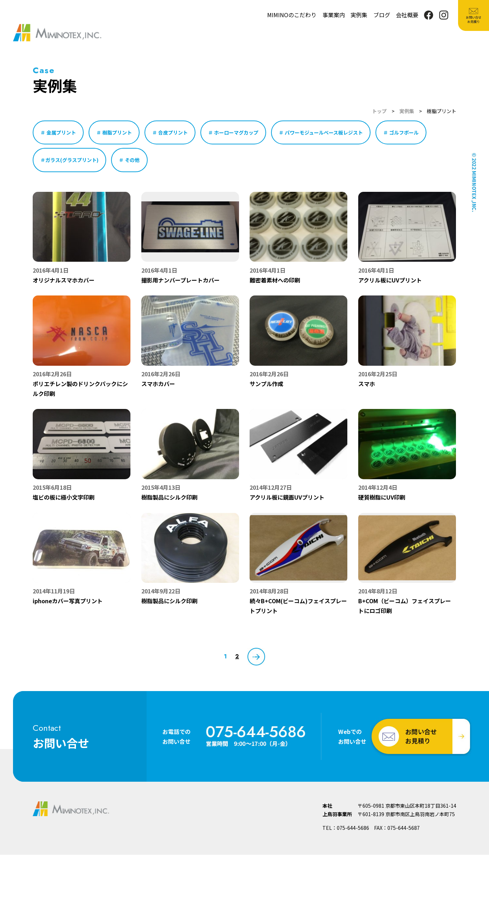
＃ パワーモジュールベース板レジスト (321, 132)
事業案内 (333, 15)
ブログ (381, 15)
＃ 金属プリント (58, 132)
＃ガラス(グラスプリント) (69, 159)
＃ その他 (129, 159)
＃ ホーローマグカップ (233, 132)
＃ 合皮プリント (170, 132)
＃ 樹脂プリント (114, 132)
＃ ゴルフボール (401, 132)
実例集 (358, 15)
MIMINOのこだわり (291, 15)
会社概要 (407, 15)
